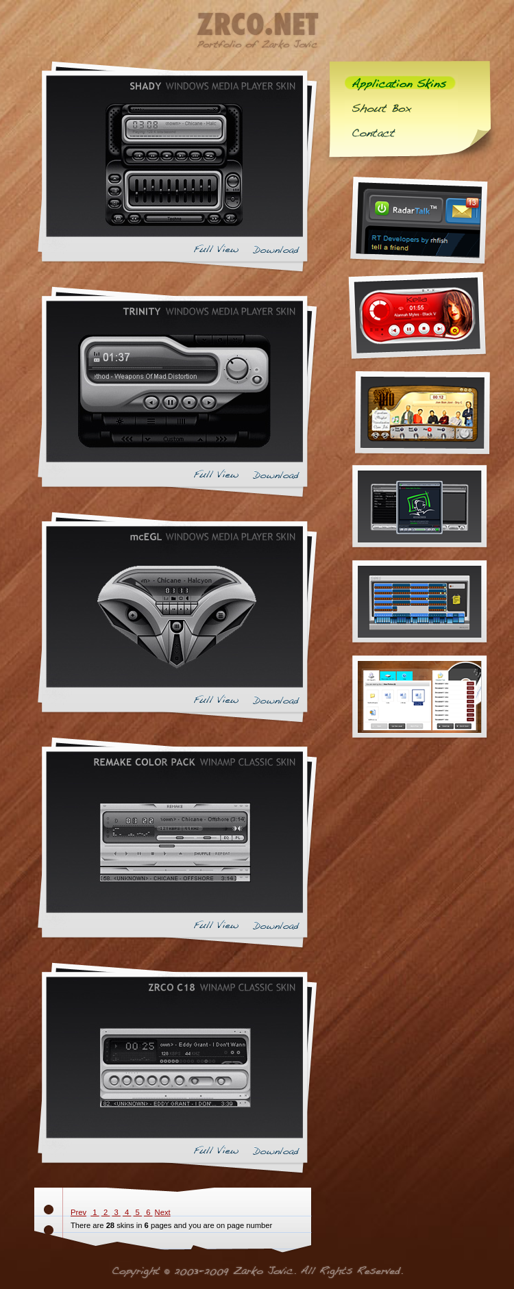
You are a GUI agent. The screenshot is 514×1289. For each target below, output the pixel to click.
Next (163, 1212)
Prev (78, 1212)
